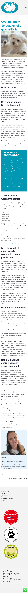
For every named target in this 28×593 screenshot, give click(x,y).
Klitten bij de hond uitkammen (17, 478)
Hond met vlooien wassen (14, 244)
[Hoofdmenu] (25, 8)
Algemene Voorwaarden (7, 498)
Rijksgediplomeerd (5, 495)
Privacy (3, 500)
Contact (3, 496)
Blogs (2, 501)
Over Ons (3, 493)
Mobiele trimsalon (5, 491)
